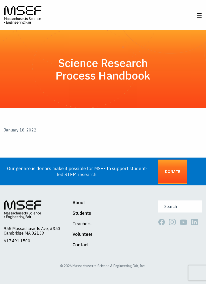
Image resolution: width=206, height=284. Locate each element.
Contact (81, 245)
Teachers (82, 224)
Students (82, 213)
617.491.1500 (17, 240)
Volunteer (83, 234)
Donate (172, 171)
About (79, 202)
